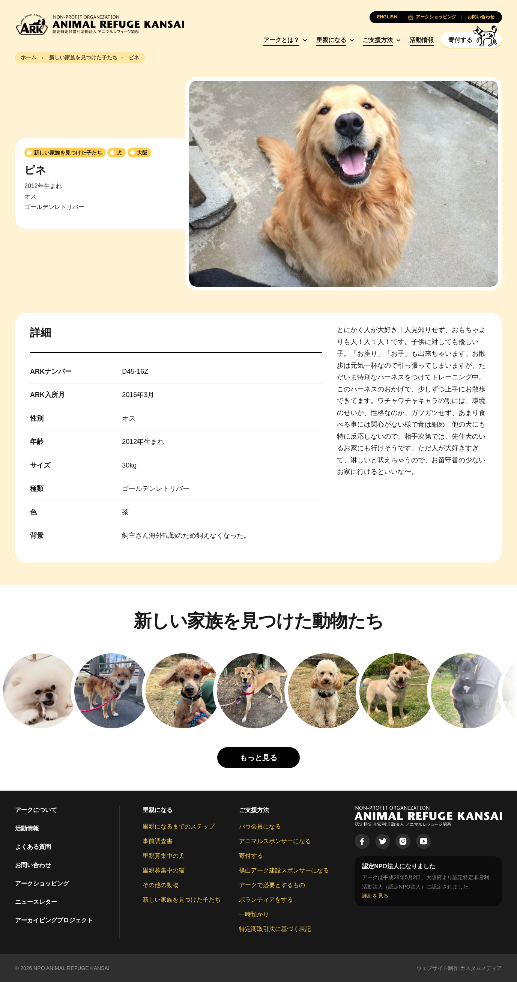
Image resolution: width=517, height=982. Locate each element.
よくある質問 (33, 847)
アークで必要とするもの (272, 885)
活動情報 (422, 40)
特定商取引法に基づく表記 (275, 929)
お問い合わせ (33, 865)
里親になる (331, 40)
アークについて (36, 810)
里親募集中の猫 (164, 870)
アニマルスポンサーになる (275, 841)
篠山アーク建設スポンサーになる (284, 870)
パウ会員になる (260, 826)
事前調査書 (158, 841)
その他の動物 (161, 885)
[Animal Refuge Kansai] (99, 24)
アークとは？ (281, 40)
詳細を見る (375, 896)
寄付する (251, 856)
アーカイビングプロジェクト (54, 920)
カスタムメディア (481, 968)
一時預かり (254, 914)
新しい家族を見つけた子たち (182, 899)
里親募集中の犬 (164, 856)
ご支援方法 (378, 40)
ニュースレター (36, 902)
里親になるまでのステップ (179, 826)
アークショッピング (42, 883)
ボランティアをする (266, 899)
